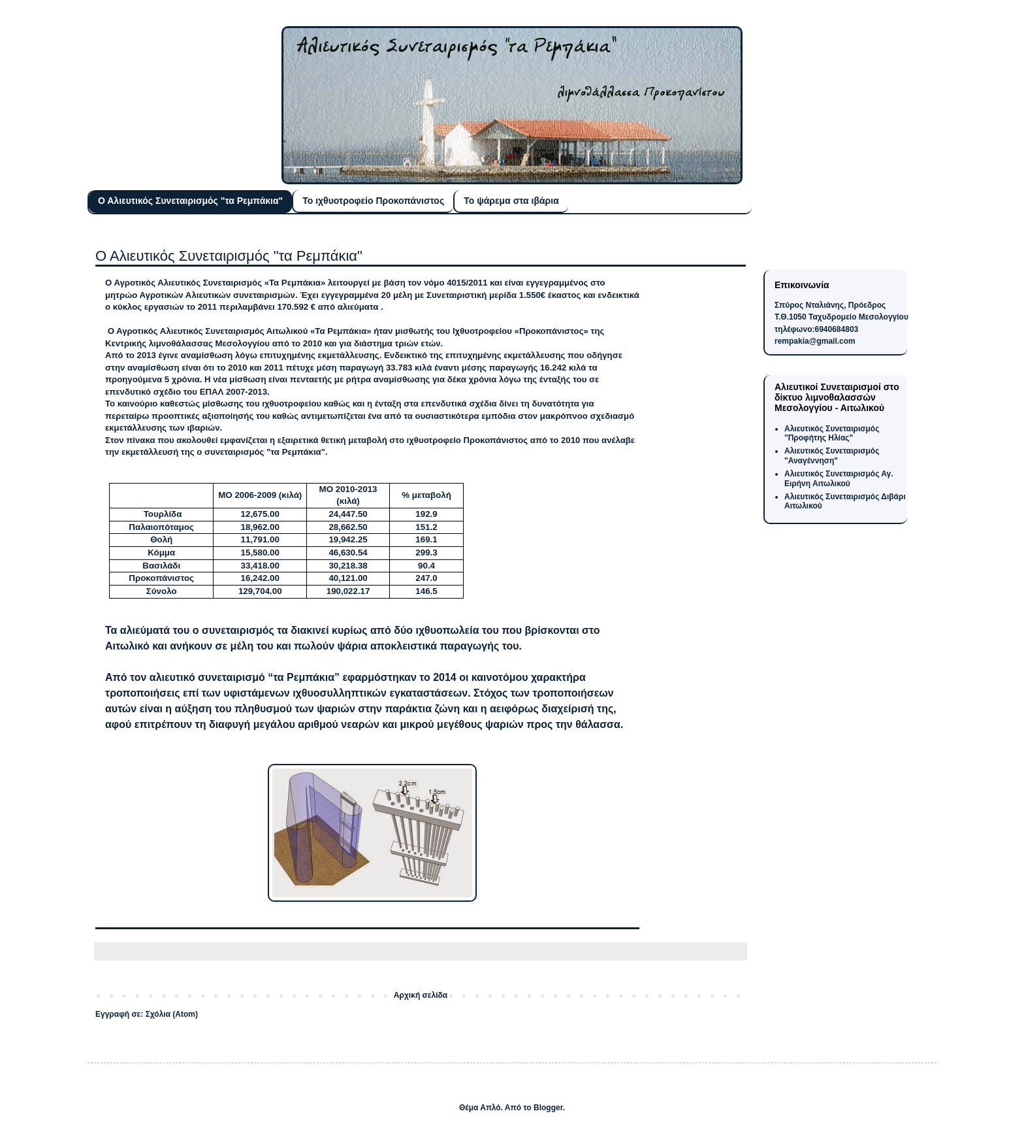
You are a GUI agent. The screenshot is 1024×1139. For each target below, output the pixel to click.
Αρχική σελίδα (420, 995)
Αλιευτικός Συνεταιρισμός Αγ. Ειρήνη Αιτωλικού (838, 478)
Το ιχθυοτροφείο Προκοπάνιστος (373, 200)
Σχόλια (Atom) (172, 1014)
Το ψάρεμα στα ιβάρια (511, 200)
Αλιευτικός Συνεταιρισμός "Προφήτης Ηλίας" (831, 433)
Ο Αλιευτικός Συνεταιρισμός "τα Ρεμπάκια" (190, 200)
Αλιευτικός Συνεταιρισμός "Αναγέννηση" (831, 455)
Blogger (548, 1107)
